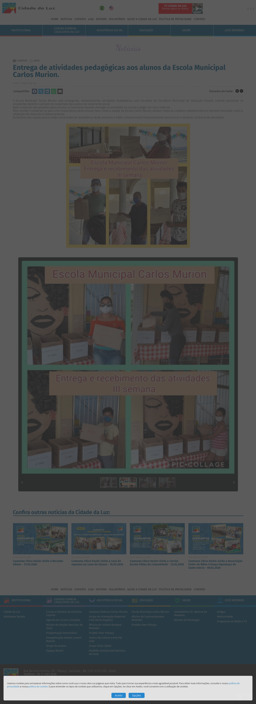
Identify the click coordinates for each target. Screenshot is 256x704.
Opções (136, 695)
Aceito (118, 695)
